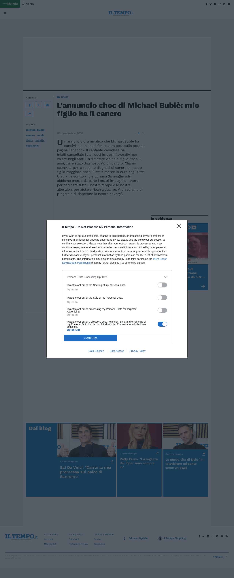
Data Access (117, 350)
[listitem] (117, 277)
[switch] (162, 285)
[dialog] (117, 289)
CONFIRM (90, 338)
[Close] (180, 227)
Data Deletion (96, 350)
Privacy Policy (138, 350)
